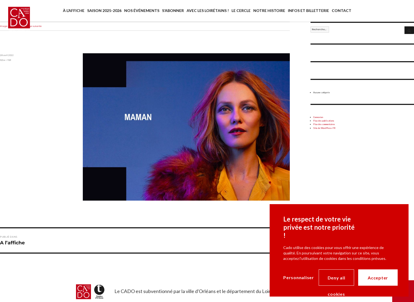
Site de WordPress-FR (324, 128)
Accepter (378, 277)
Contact (341, 10)
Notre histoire (269, 10)
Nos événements (141, 10)
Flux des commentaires (324, 124)
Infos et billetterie (308, 10)
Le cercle (241, 10)
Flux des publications (323, 120)
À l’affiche (73, 10)
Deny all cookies (336, 280)
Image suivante (33, 26)
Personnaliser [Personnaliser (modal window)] (298, 277)
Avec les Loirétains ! (208, 10)
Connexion (318, 117)
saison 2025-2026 (104, 10)
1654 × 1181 (5, 60)
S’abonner (173, 10)
